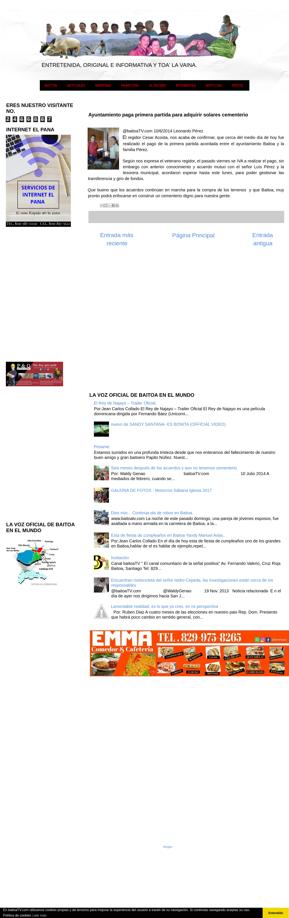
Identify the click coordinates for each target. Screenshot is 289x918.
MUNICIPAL (130, 85)
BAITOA (51, 85)
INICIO (237, 85)
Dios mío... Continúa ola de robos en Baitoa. (152, 513)
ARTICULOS (76, 85)
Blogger (168, 846)
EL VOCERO (157, 85)
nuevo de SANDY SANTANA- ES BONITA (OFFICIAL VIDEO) (168, 424)
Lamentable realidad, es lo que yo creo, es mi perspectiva (164, 606)
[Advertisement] (120, 321)
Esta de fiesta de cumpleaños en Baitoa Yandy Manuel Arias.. (168, 535)
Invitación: (120, 557)
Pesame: (102, 446)
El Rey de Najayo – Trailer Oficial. (125, 403)
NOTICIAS (214, 85)
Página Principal (193, 235)
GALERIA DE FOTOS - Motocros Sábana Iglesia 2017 (161, 490)
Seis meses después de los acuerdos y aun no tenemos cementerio (174, 468)
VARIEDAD (103, 85)
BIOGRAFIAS (186, 85)
